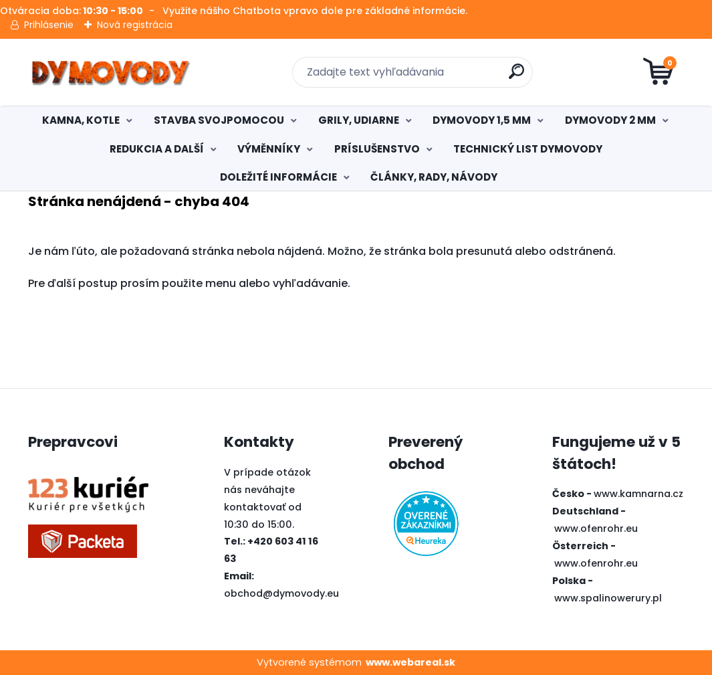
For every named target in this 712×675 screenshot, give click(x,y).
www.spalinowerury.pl (608, 598)
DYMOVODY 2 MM (610, 120)
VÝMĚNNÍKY (268, 149)
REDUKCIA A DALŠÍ (157, 149)
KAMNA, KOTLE (81, 120)
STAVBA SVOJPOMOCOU (219, 120)
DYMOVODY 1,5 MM (482, 120)
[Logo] (110, 72)
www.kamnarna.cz (638, 493)
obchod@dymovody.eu (281, 593)
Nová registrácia (134, 24)
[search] (516, 77)
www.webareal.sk (410, 662)
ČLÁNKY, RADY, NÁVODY (433, 177)
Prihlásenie (49, 24)
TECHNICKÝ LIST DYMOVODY (527, 149)
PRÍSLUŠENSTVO (377, 149)
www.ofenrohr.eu (596, 528)
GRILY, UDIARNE (358, 120)
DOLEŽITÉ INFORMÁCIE (278, 177)
